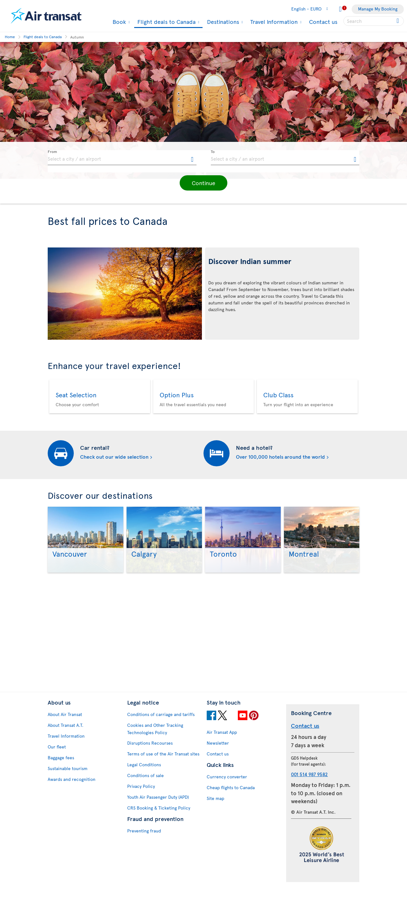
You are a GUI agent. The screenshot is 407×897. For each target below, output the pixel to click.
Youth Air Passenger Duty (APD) (158, 806)
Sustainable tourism (67, 777)
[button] (203, 183)
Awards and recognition (71, 788)
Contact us (323, 21)
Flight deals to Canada (165, 22)
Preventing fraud (144, 840)
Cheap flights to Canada (231, 796)
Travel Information (273, 21)
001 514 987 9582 (309, 782)
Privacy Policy (141, 795)
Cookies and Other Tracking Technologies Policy (155, 737)
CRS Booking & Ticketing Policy (158, 817)
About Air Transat (65, 723)
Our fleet (57, 756)
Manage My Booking (377, 9)
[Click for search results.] (398, 21)
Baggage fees (61, 766)
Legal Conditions (144, 773)
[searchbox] (373, 21)
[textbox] (122, 157)
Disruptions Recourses (150, 752)
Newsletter (218, 752)
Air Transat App (222, 741)
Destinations (222, 21)
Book (118, 21)
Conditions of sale (145, 784)
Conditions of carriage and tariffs (161, 723)
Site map (215, 807)
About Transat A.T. (65, 734)
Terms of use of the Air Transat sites (163, 763)
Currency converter (227, 785)
